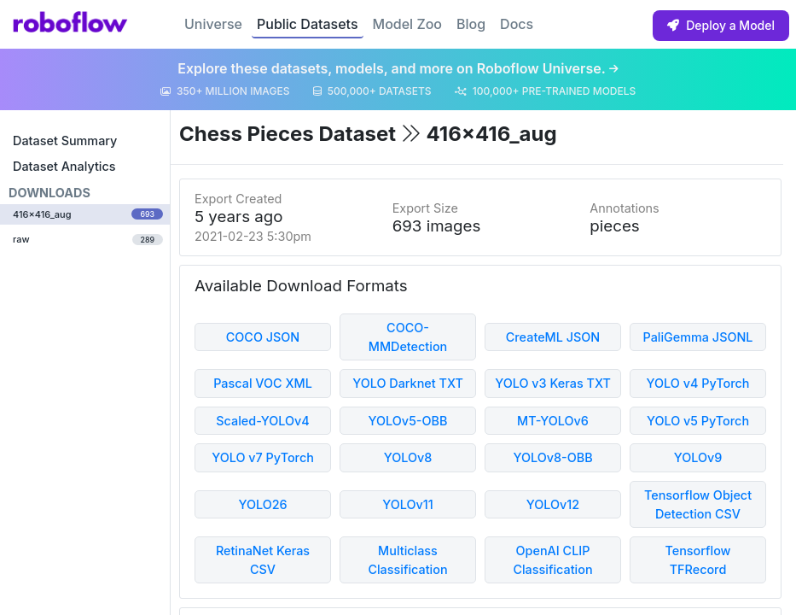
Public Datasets (307, 23)
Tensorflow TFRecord (697, 560)
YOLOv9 (698, 457)
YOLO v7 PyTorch (263, 457)
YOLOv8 (408, 457)
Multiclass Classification (407, 560)
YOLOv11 (407, 504)
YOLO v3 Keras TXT (553, 383)
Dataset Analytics (64, 166)
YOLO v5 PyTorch (698, 420)
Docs (516, 23)
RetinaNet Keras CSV (263, 560)
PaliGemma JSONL (697, 337)
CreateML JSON (553, 337)
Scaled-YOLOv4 (262, 420)
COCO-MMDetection (408, 337)
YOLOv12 (552, 504)
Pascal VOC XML (262, 383)
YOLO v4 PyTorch (698, 383)
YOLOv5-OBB (408, 420)
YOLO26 (262, 504)
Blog (470, 23)
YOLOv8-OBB (552, 457)
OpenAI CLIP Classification (552, 560)
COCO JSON (263, 337)
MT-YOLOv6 (553, 420)
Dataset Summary (65, 140)
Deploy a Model (721, 25)
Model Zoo (407, 23)
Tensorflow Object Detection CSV (698, 504)
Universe (213, 23)
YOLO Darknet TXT (407, 383)
